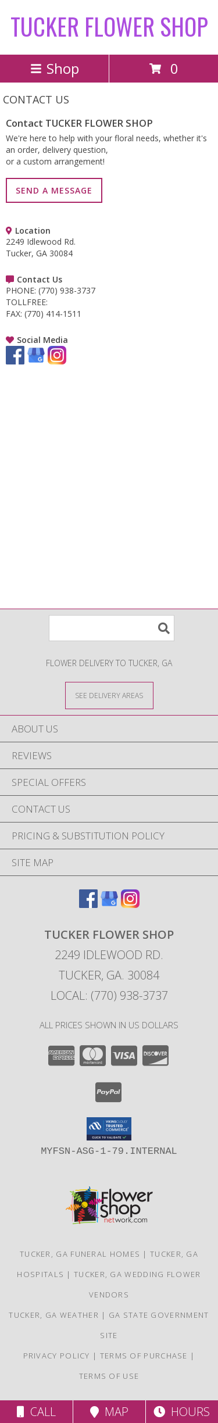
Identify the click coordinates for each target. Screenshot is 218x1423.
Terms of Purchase (144, 1355)
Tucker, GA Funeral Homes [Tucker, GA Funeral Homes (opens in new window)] (80, 1254)
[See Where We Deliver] (109, 694)
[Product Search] (111, 628)
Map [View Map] (109, 1412)
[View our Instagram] (57, 361)
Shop (54, 68)
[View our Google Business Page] (36, 361)
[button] (109, 1128)
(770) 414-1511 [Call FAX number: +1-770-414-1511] (52, 313)
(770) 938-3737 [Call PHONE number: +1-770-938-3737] (66, 290)
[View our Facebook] (15, 361)
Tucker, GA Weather (53, 1315)
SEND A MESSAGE (54, 190)
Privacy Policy (56, 1355)
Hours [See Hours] (181, 1412)
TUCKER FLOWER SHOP (109, 26)
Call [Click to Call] (36, 1412)
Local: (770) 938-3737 (109, 995)
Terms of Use (109, 1376)
